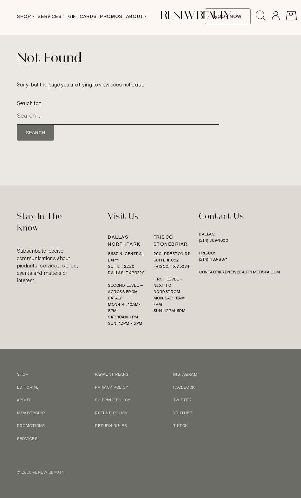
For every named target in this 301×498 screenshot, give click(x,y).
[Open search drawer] (260, 16)
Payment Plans (112, 374)
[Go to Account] (275, 16)
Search (35, 132)
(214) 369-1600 (213, 240)
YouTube (182, 412)
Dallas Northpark (124, 240)
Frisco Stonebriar (170, 240)
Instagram (185, 374)
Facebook (184, 387)
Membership (31, 412)
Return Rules (111, 425)
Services (49, 16)
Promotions (31, 425)
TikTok (180, 425)
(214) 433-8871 (213, 259)
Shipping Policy (113, 399)
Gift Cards (82, 16)
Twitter (182, 399)
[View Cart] (291, 16)
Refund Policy (111, 412)
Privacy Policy (111, 387)
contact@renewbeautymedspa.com (239, 272)
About (134, 16)
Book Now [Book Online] (228, 16)
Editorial (28, 387)
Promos (111, 16)
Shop (24, 16)
